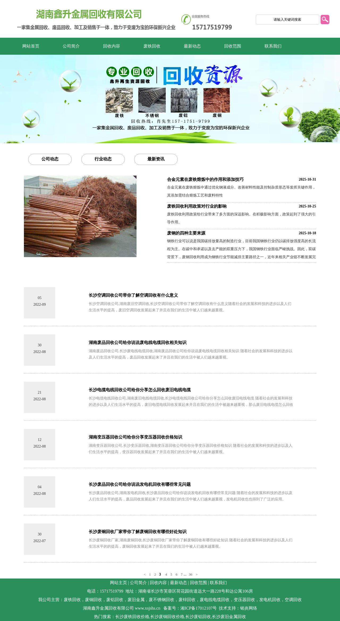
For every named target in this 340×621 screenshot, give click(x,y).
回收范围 (232, 46)
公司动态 (49, 159)
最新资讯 (155, 159)
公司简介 (71, 46)
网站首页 (30, 46)
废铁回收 (151, 46)
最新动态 (192, 46)
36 (190, 574)
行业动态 (103, 159)
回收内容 (111, 46)
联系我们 (273, 46)
